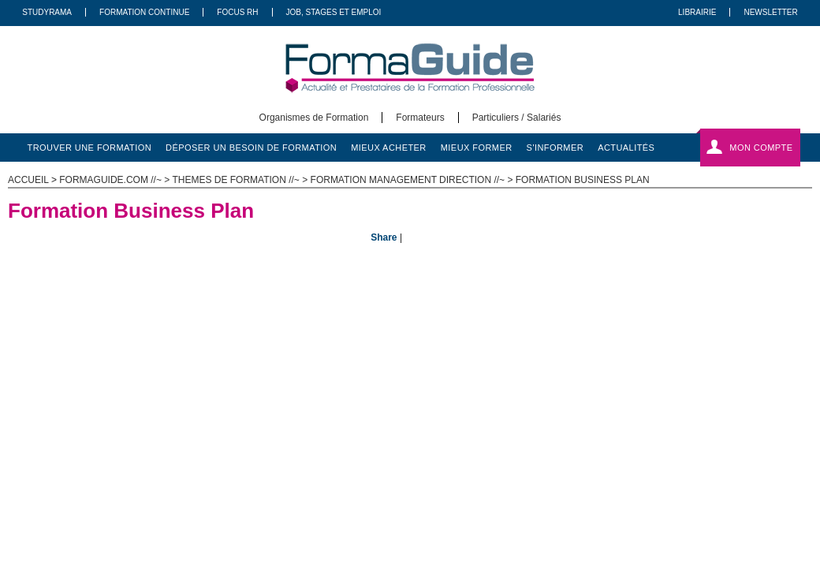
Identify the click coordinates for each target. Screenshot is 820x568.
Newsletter (770, 12)
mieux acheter (389, 147)
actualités (626, 147)
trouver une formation (90, 147)
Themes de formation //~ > (241, 179)
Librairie (697, 12)
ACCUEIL (28, 179)
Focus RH (237, 12)
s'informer (555, 147)
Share (384, 237)
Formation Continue (144, 12)
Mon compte (760, 147)
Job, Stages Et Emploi (334, 12)
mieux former (476, 147)
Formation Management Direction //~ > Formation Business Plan (480, 179)
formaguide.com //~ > (115, 179)
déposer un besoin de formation (251, 147)
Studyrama (47, 12)
